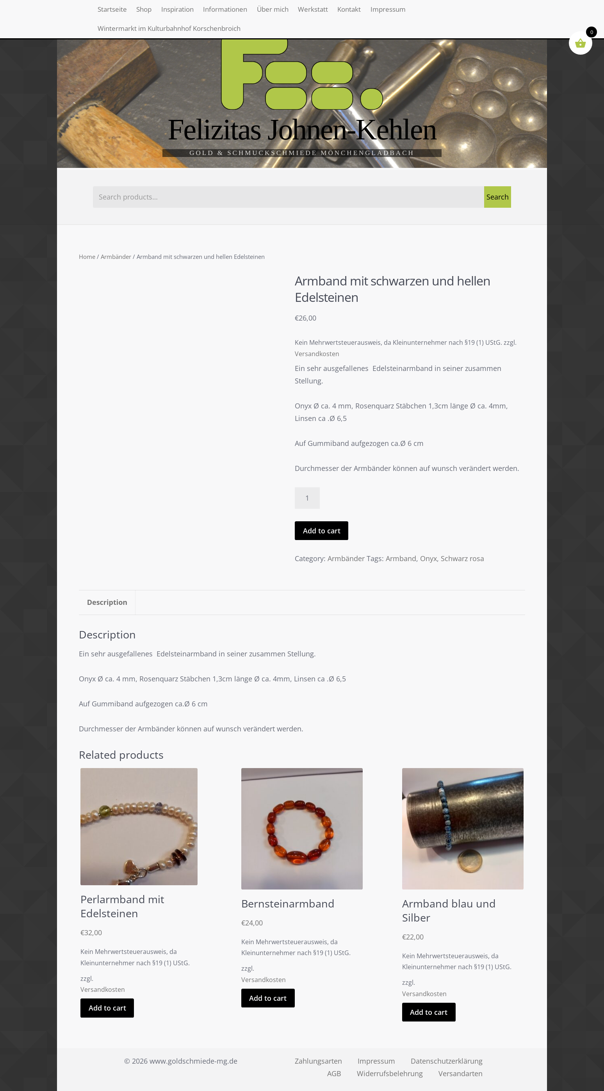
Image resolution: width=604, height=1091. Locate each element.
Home (87, 256)
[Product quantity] (307, 497)
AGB (334, 1073)
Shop (155, 11)
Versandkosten (317, 353)
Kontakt (404, 11)
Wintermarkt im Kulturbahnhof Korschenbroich (178, 36)
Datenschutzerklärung (447, 1061)
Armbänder (116, 256)
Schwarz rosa (462, 558)
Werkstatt (360, 11)
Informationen (254, 11)
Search (497, 196)
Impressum (451, 11)
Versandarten (460, 1073)
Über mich (311, 11)
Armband (401, 558)
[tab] (107, 602)
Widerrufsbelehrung (390, 1073)
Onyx (428, 558)
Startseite (116, 11)
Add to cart (321, 530)
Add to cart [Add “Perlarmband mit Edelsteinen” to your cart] (107, 1008)
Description (107, 602)
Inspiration (198, 11)
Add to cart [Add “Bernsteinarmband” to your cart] (268, 998)
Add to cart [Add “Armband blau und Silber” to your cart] (428, 1012)
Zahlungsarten (318, 1061)
